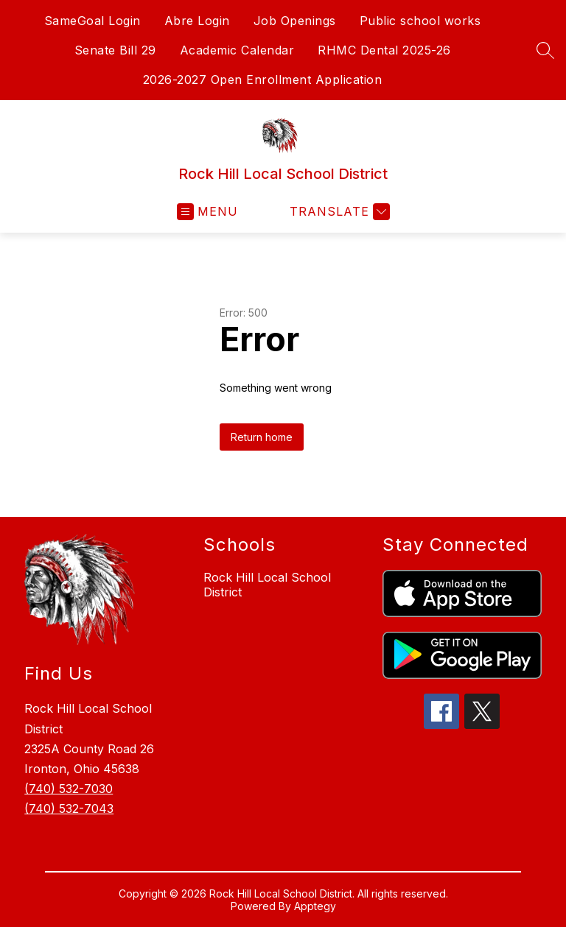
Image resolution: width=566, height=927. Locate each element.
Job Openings (295, 20)
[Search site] (545, 50)
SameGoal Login (92, 20)
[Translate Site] (338, 211)
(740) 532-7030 (68, 788)
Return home (262, 437)
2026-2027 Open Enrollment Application (262, 79)
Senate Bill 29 (115, 50)
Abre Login (197, 20)
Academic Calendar (237, 50)
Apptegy (315, 906)
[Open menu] (207, 211)
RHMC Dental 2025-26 (384, 50)
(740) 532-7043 (68, 808)
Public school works (420, 20)
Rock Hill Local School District (267, 584)
